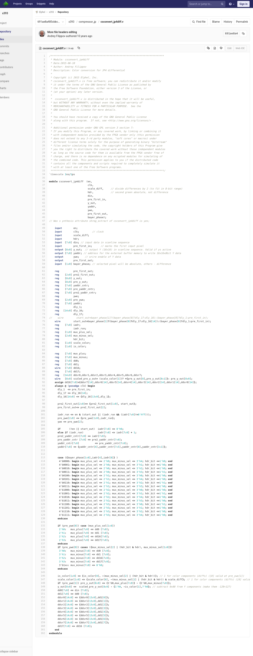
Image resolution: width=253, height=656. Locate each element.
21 (50, 127)
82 (50, 346)
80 (50, 339)
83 (50, 349)
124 (50, 496)
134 (50, 532)
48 (50, 224)
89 (50, 371)
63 (50, 278)
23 (50, 134)
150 (50, 590)
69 (50, 299)
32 (50, 167)
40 (50, 195)
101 (50, 414)
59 (50, 263)
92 (50, 382)
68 (50, 296)
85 (50, 357)
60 (50, 267)
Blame (216, 21)
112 (50, 453)
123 (50, 493)
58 (50, 260)
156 (50, 611)
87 (50, 364)
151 (50, 593)
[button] (20, 651)
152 (50, 597)
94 (50, 389)
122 (50, 489)
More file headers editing (71, 32)
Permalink (242, 21)
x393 (81, 21)
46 (50, 217)
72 (50, 310)
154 (50, 604)
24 (50, 138)
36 (50, 181)
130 (50, 518)
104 (50, 425)
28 (50, 152)
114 (50, 461)
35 (50, 177)
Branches (13, 53)
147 (50, 579)
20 (50, 123)
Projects (17, 3)
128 (50, 511)
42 (50, 202)
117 (50, 471)
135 (50, 536)
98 (50, 403)
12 (50, 95)
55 (50, 249)
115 (50, 464)
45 (50, 213)
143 (50, 565)
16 (50, 109)
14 (50, 102)
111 (50, 450)
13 (50, 98)
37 (50, 184)
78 (50, 331)
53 (50, 242)
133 (50, 529)
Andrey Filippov (66, 36)
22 (50, 131)
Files (10, 39)
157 (50, 615)
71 (50, 306)
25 (50, 141)
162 (50, 633)
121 (50, 486)
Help (51, 3)
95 (50, 392)
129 (50, 514)
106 (50, 432)
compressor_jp (96, 21)
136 (50, 539)
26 (50, 145)
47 (50, 220)
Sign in (243, 3)
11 (50, 91)
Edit (229, 48)
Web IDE (240, 48)
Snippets (40, 3)
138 (50, 547)
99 (50, 407)
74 (50, 317)
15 (50, 106)
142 (50, 561)
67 (50, 292)
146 (50, 575)
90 (50, 374)
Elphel (49, 12)
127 (50, 507)
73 (50, 314)
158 (50, 618)
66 (50, 288)
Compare (13, 81)
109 (50, 443)
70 (50, 303)
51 (50, 235)
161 (50, 629)
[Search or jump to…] (207, 4)
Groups (29, 3)
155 (50, 608)
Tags (10, 60)
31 (50, 163)
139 (50, 550)
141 (50, 557)
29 (50, 156)
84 (50, 353)
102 (50, 418)
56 (50, 253)
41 (50, 199)
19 (50, 120)
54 (50, 245)
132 (50, 525)
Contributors (15, 67)
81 (50, 342)
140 (50, 554)
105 (50, 428)
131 (50, 521)
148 (50, 582)
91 (50, 378)
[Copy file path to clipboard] (87, 48)
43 (50, 206)
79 (50, 335)
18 (50, 116)
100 (50, 410)
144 (50, 568)
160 (50, 625)
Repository (72, 12)
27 (50, 149)
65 (50, 285)
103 (50, 421)
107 (50, 435)
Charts (11, 88)
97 (50, 400)
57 (50, 256)
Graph (11, 74)
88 (50, 367)
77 (50, 328)
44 (50, 210)
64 (50, 281)
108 (50, 439)
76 (50, 324)
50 (50, 231)
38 (50, 188)
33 (50, 170)
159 (50, 622)
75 (50, 321)
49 (50, 227)
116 (50, 468)
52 (50, 238)
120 (50, 482)
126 (50, 504)
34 (50, 174)
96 (50, 396)
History (228, 21)
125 (50, 500)
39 (50, 192)
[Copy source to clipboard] (208, 48)
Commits (13, 46)
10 (50, 88)
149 (50, 586)
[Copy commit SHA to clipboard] (243, 33)
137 (50, 543)
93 (50, 385)
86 (50, 360)
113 (50, 457)
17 (50, 113)
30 (50, 159)
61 (50, 270)
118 (50, 475)
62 (50, 274)
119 (50, 478)
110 (50, 446)
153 (50, 600)
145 (50, 572)
